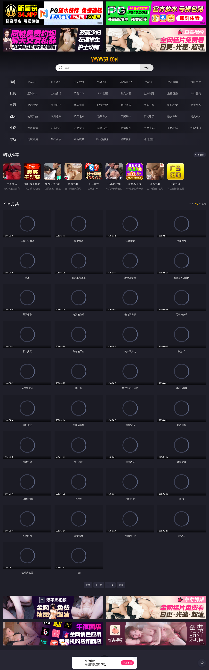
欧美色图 (79, 116)
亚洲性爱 (32, 105)
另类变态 (196, 105)
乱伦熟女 (172, 105)
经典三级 (149, 105)
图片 (13, 116)
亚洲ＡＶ (32, 93)
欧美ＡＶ (79, 93)
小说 (13, 127)
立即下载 (127, 662)
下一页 (110, 584)
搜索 (147, 68)
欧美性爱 (102, 105)
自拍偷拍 (56, 93)
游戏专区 (102, 82)
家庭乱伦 (56, 128)
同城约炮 (32, 139)
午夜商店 (56, 139)
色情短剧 (149, 139)
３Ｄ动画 (102, 93)
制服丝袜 (126, 105)
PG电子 (32, 82)
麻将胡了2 (126, 82)
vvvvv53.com (104, 59)
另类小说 (149, 128)
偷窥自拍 (32, 116)
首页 (88, 584)
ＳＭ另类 (196, 93)
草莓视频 (79, 139)
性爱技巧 (196, 128)
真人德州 (56, 82)
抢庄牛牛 (196, 82)
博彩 (13, 82)
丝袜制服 (149, 93)
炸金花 (149, 82)
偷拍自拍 (56, 105)
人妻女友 (79, 128)
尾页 (121, 584)
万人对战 (79, 82)
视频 (13, 93)
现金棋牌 (172, 82)
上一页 (98, 584)
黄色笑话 (172, 128)
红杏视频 (126, 139)
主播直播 (172, 93)
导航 (13, 139)
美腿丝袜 (126, 116)
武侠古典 (102, 128)
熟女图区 (172, 116)
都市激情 (32, 128)
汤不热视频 (102, 139)
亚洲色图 (56, 116)
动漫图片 (102, 116)
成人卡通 (79, 105)
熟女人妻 (126, 93)
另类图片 (196, 116)
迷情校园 (126, 128)
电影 (13, 105)
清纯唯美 (149, 116)
